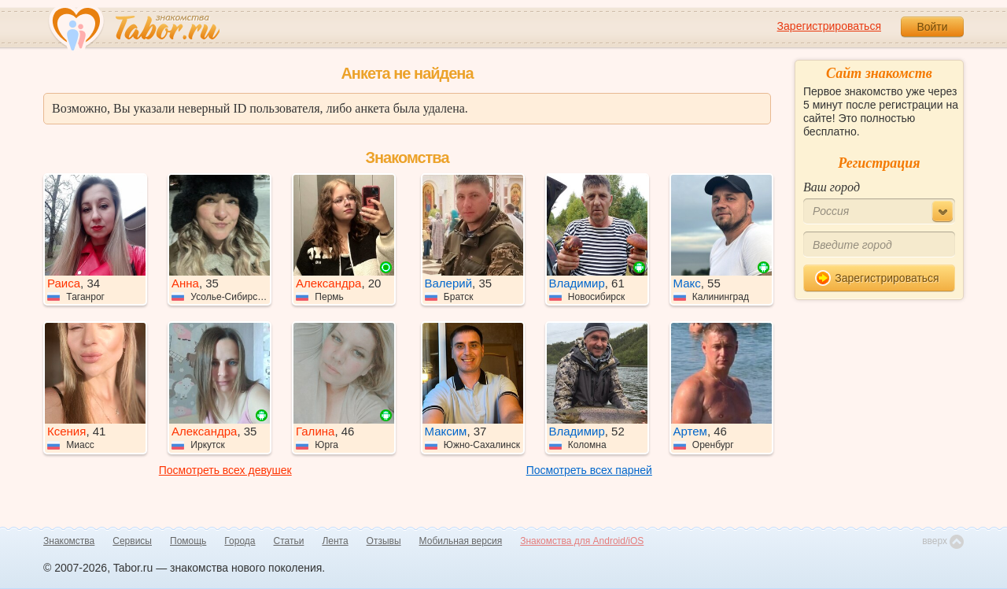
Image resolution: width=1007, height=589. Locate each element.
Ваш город (831, 187)
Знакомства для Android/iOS (582, 540)
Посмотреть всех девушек (225, 470)
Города (239, 540)
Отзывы (384, 540)
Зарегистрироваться (829, 26)
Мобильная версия (461, 540)
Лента (335, 540)
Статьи (289, 540)
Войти (932, 26)
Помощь (188, 540)
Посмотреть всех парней (589, 470)
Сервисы (132, 540)
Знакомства (68, 540)
